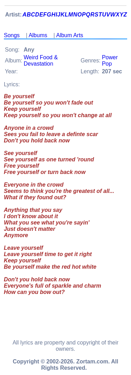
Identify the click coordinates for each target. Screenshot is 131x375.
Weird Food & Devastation (41, 60)
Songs (12, 35)
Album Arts (69, 35)
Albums (38, 35)
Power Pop (110, 60)
